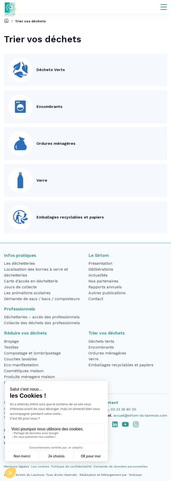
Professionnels (19, 308)
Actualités (98, 275)
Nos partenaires (103, 281)
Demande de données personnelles (120, 466)
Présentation (100, 263)
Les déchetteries (19, 263)
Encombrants (49, 106)
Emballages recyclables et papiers (70, 217)
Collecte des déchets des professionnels (42, 323)
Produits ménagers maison (29, 376)
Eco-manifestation (21, 365)
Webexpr (135, 475)
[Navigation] (164, 7)
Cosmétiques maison (24, 370)
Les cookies (40, 466)
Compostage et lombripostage (32, 353)
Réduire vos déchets (25, 333)
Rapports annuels (105, 287)
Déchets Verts (51, 69)
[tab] (115, 424)
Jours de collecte (20, 287)
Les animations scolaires (27, 293)
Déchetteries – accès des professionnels (42, 317)
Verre (42, 180)
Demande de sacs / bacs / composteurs (42, 298)
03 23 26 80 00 (123, 409)
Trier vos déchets (106, 333)
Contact (95, 298)
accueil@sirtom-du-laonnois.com (140, 415)
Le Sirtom (98, 255)
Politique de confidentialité (71, 466)
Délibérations (100, 269)
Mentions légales (16, 466)
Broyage (11, 341)
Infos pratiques (20, 255)
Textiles (11, 347)
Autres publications (107, 293)
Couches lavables (20, 359)
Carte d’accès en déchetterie (31, 281)
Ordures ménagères (56, 143)
